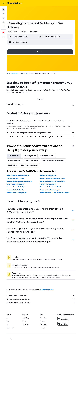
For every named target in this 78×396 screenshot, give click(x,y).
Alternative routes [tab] (18, 156)
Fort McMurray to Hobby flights (21, 192)
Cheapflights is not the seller (43, 295)
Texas (32, 73)
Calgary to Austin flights (51, 184)
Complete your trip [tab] (35, 156)
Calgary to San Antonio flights (52, 190)
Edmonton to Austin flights (20, 190)
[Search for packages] (3, 22)
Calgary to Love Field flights (20, 184)
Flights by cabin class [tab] (19, 160)
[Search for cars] (3, 18)
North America (19, 73)
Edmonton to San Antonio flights (53, 187)
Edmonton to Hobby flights (20, 178)
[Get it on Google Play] (64, 321)
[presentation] (73, 105)
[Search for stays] (3, 14)
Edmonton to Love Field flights (21, 187)
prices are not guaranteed (51, 289)
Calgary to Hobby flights (51, 175)
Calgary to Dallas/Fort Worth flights (23, 175)
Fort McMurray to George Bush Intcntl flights (57, 192)
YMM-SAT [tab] (42, 99)
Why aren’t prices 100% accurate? (43, 302)
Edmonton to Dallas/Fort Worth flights (55, 181)
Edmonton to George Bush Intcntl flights (24, 181)
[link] (11, 338)
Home (11, 73)
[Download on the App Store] (64, 326)
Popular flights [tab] (17, 165)
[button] (3, 3)
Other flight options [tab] (37, 160)
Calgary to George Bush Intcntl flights (55, 178)
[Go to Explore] (3, 27)
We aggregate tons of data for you (43, 299)
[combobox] (39, 31)
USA (27, 73)
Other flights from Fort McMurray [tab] (58, 160)
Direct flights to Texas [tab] (52, 156)
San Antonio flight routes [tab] (34, 165)
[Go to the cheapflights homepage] (14, 3)
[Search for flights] (3, 9)
